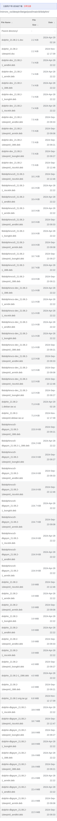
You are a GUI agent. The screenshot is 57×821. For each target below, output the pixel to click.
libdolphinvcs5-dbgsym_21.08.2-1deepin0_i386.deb (11, 429)
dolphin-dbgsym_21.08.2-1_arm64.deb (14, 778)
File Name (5, 22)
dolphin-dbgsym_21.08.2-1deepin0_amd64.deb (14, 812)
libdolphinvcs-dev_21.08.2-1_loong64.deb (15, 336)
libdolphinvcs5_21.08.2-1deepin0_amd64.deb (13, 222)
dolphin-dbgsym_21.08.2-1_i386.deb (14, 755)
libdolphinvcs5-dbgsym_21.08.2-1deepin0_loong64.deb (13, 457)
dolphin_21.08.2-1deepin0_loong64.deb (13, 664)
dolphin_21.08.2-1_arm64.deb (10, 596)
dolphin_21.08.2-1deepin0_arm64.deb (12, 607)
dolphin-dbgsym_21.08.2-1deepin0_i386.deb (14, 766)
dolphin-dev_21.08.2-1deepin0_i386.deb (12, 142)
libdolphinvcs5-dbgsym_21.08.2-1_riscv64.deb (10, 538)
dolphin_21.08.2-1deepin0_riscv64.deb (12, 584)
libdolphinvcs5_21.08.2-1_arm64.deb (13, 210)
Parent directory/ (10, 31)
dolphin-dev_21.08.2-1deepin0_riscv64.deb (12, 165)
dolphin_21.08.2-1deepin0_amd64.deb (12, 641)
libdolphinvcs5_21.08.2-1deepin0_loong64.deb (13, 256)
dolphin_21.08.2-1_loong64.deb (10, 618)
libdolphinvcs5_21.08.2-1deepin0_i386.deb (13, 279)
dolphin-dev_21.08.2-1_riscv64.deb (12, 108)
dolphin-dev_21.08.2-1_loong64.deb (12, 96)
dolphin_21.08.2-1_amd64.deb (10, 630)
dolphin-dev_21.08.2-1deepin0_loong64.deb (13, 153)
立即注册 (27, 6)
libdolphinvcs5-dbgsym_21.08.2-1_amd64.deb (10, 554)
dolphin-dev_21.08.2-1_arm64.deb (12, 74)
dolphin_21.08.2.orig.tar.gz (15, 698)
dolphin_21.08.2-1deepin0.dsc (10, 51)
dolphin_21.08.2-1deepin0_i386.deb (11, 687)
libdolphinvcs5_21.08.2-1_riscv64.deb (13, 188)
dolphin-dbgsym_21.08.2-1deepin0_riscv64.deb (14, 721)
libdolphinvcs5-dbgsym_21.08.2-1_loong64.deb (10, 506)
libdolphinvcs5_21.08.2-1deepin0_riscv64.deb (13, 176)
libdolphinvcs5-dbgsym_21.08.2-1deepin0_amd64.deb (12, 473)
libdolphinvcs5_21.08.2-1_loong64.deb (13, 233)
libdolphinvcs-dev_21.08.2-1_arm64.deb (15, 301)
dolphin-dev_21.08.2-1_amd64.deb (12, 62)
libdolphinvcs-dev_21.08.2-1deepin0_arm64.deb (15, 370)
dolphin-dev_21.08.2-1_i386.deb (12, 85)
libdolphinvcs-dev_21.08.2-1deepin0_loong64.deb (15, 392)
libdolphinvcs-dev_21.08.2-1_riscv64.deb (15, 313)
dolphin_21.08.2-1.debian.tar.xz (10, 404)
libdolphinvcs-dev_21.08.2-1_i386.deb (15, 290)
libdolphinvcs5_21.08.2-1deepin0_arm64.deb (13, 244)
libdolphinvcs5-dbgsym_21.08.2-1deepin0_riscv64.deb (12, 489)
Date (50, 22)
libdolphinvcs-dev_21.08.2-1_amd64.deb (15, 324)
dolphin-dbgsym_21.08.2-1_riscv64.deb (14, 709)
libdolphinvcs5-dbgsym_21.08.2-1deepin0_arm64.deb (12, 522)
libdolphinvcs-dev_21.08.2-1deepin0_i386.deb (15, 347)
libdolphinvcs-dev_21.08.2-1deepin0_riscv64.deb (15, 381)
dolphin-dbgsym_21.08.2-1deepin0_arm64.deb (14, 800)
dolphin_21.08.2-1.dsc (12, 40)
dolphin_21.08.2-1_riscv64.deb (10, 652)
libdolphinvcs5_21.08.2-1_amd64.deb (13, 199)
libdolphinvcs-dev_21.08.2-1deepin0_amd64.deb (15, 358)
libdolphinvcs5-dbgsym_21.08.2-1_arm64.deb (10, 571)
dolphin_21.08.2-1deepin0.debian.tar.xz (13, 415)
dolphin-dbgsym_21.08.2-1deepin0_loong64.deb (14, 732)
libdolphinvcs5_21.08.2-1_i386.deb (13, 267)
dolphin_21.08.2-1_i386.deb (15, 675)
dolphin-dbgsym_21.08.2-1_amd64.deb (14, 789)
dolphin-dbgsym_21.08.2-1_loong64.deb (14, 744)
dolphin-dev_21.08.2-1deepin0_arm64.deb (12, 131)
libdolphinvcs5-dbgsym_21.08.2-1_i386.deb (15, 443)
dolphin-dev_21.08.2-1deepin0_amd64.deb (12, 119)
